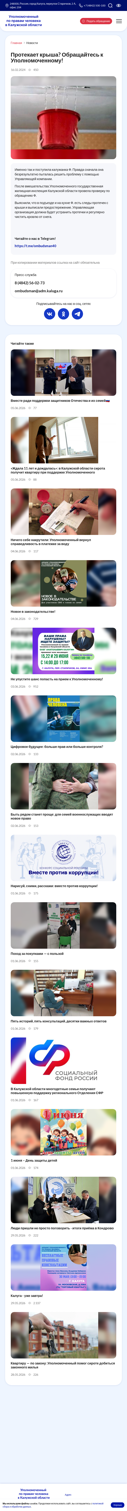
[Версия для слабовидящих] (118, 5)
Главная (16, 43)
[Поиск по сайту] (110, 5)
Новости (32, 43)
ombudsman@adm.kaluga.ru (39, 291)
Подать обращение (96, 21)
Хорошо (117, 1505)
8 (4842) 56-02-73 (30, 283)
